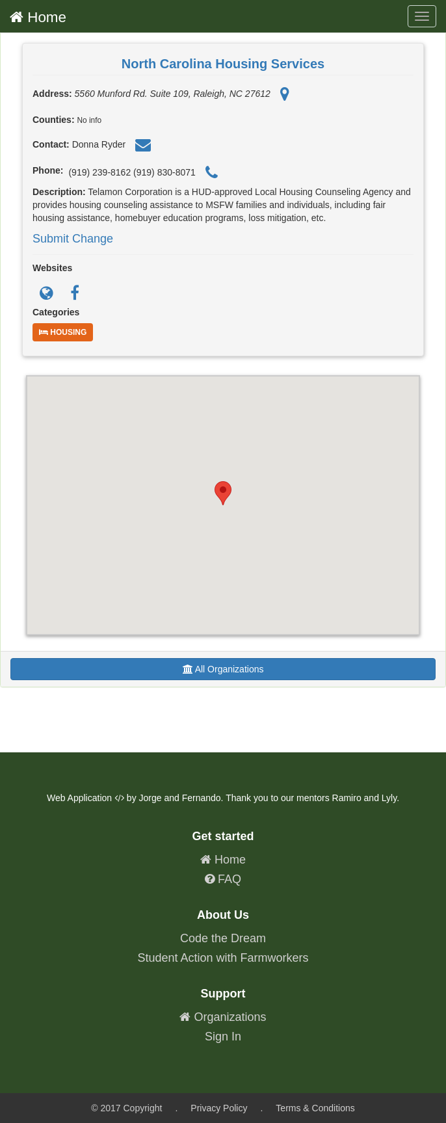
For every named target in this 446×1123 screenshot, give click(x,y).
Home (38, 17)
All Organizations (223, 669)
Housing (62, 332)
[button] (223, 493)
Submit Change (73, 238)
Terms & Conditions (315, 1108)
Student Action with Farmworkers (222, 957)
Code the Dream (223, 938)
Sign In (223, 1036)
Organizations (222, 1017)
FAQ (223, 879)
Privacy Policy (218, 1108)
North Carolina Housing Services (223, 64)
